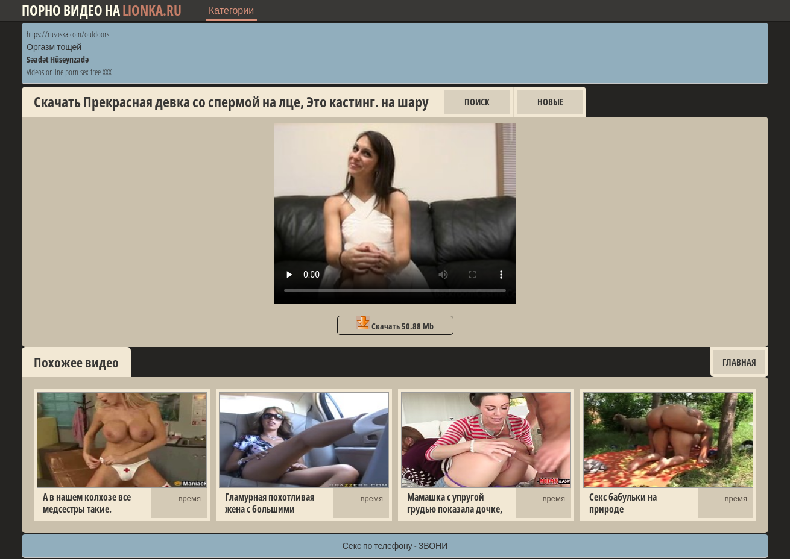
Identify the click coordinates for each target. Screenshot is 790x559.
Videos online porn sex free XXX (69, 72)
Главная (739, 362)
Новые (550, 102)
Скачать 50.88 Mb (395, 324)
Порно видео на (102, 10)
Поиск (477, 102)
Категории (231, 10)
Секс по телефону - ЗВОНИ (395, 545)
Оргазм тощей (54, 46)
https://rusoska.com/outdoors (68, 34)
